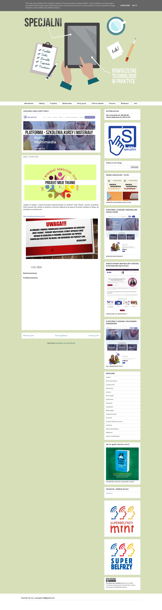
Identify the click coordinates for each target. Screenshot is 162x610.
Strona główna (61, 336)
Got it (134, 5)
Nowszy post (28, 336)
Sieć (135, 103)
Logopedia (109, 407)
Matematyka (110, 410)
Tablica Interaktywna (112, 429)
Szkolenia (109, 425)
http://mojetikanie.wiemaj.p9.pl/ (34, 216)
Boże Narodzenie (111, 381)
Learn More (125, 5)
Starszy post (94, 336)
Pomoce (112, 103)
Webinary (125, 103)
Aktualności (28, 103)
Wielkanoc (109, 432)
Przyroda (109, 418)
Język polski (109, 399)
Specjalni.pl (109, 493)
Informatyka (110, 396)
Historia (108, 392)
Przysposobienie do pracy (114, 421)
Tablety (42, 103)
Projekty (53, 103)
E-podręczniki (110, 385)
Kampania (109, 403)
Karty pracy (81, 103)
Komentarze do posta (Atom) (65, 343)
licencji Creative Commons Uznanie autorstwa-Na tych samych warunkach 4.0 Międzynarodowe (120, 585)
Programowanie (111, 414)
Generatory (109, 388)
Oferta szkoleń (98, 103)
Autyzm (108, 377)
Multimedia (67, 103)
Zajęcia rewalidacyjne (113, 436)
